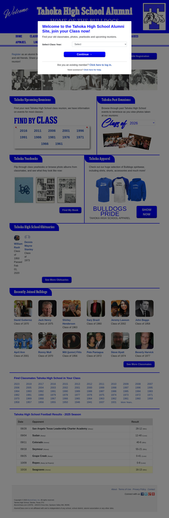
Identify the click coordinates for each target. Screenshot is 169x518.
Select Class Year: (52, 44)
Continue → (84, 54)
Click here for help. (92, 70)
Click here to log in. (100, 65)
